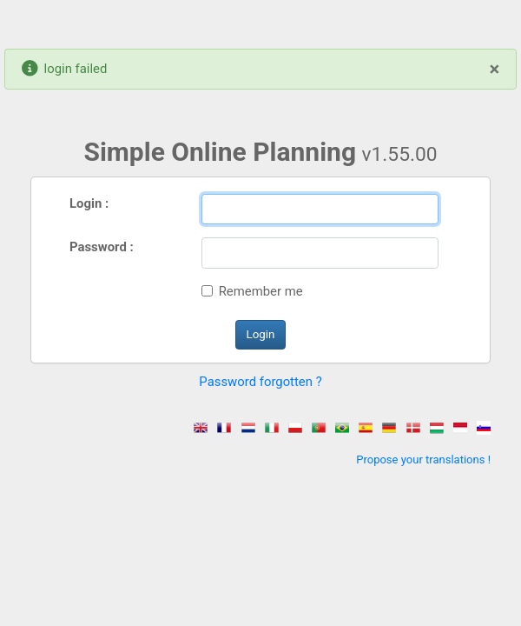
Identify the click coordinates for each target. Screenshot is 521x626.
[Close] (495, 68)
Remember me (261, 291)
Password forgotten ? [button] (260, 382)
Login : (89, 203)
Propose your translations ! (423, 459)
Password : (101, 247)
